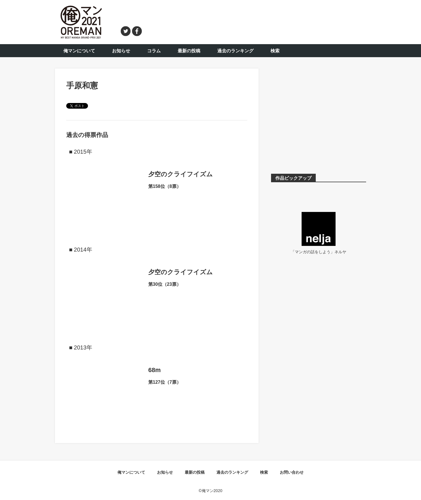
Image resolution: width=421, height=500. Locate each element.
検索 (275, 50)
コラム (154, 50)
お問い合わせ (292, 472)
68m (154, 370)
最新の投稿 (189, 50)
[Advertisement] (257, 21)
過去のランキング (235, 50)
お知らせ (121, 50)
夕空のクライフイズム (180, 174)
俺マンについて (79, 50)
